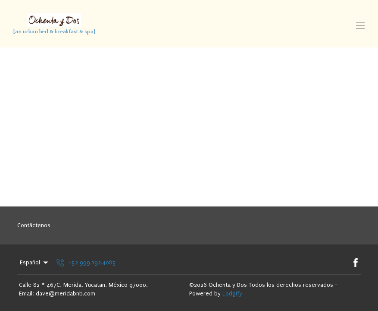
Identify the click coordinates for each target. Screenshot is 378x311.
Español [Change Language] (35, 263)
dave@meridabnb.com (65, 293)
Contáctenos (33, 225)
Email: (26, 293)
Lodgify (232, 293)
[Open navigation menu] (360, 25)
